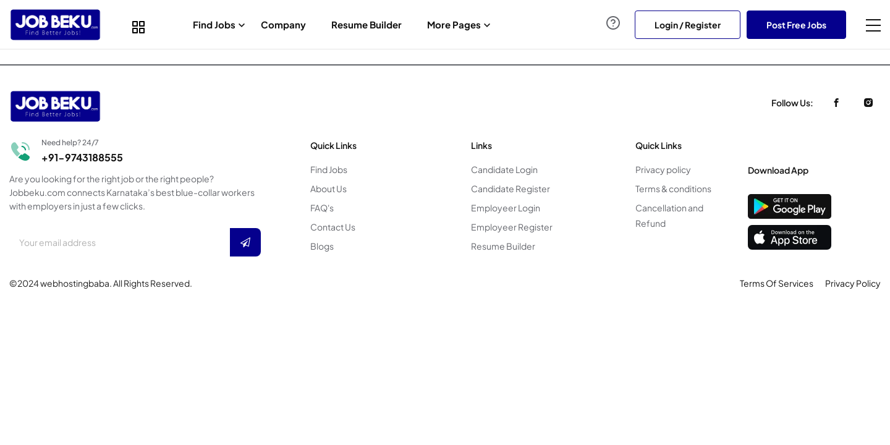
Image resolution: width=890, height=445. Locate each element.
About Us (328, 188)
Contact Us (332, 226)
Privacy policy (663, 169)
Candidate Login (504, 169)
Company (283, 24)
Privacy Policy (853, 283)
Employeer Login (505, 207)
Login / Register (688, 24)
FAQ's (322, 207)
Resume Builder (366, 24)
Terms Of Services (776, 283)
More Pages (454, 24)
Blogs (322, 246)
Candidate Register (510, 188)
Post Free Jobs (796, 24)
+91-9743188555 (82, 157)
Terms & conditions (673, 188)
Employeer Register (512, 226)
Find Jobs (214, 24)
